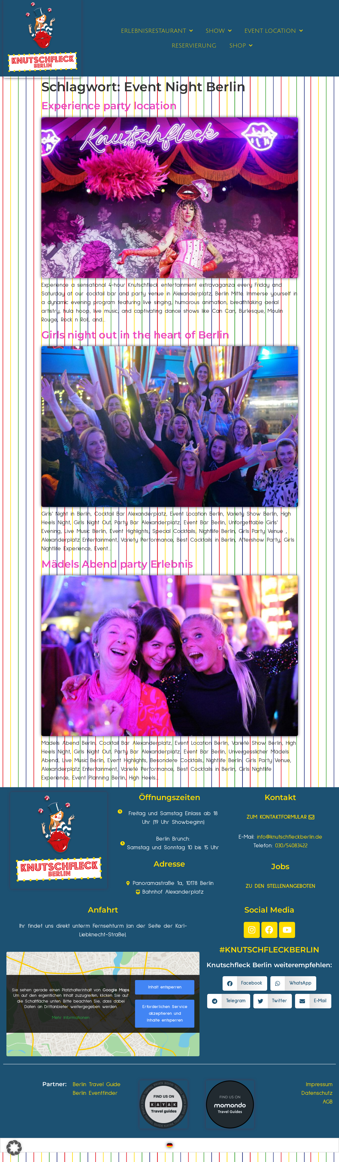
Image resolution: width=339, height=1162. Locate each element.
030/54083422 (291, 846)
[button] (245, 983)
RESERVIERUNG (194, 45)
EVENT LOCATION (273, 31)
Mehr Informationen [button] (70, 1017)
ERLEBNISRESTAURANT (157, 31)
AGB (328, 1102)
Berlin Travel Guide (97, 1084)
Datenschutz (317, 1093)
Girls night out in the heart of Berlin (135, 335)
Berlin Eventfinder (95, 1093)
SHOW (219, 31)
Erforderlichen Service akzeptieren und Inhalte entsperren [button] (164, 1013)
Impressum (319, 1084)
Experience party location (109, 105)
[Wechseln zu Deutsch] (170, 1145)
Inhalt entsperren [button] (165, 987)
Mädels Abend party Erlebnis (117, 564)
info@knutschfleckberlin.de (289, 837)
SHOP (240, 46)
